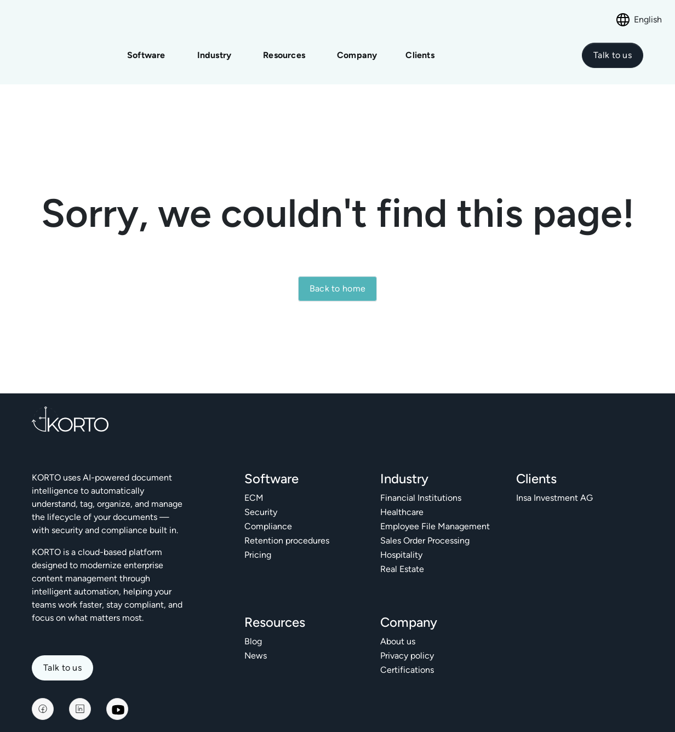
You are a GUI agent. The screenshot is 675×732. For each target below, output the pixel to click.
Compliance (268, 516)
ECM (254, 487)
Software (146, 50)
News (255, 645)
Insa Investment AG (554, 487)
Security (260, 501)
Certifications (407, 659)
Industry (214, 50)
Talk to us (62, 658)
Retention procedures (286, 530)
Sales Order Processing (425, 530)
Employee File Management (435, 516)
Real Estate (402, 558)
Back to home (338, 278)
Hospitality (401, 544)
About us (397, 631)
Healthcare (402, 501)
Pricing (257, 544)
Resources (284, 50)
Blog (253, 631)
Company (357, 50)
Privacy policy (407, 645)
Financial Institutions (420, 487)
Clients (419, 50)
